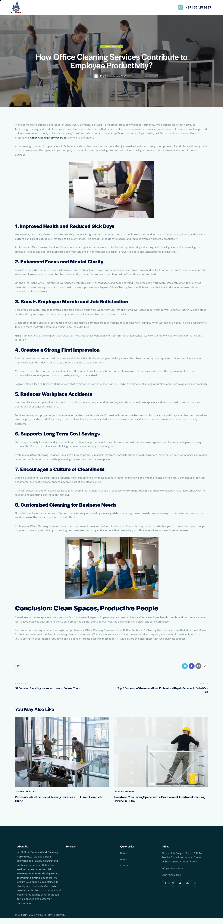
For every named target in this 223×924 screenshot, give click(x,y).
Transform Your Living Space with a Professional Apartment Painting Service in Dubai (157, 804)
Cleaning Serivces (111, 50)
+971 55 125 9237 (172, 881)
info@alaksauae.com (174, 874)
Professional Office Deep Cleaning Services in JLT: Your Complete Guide (55, 804)
